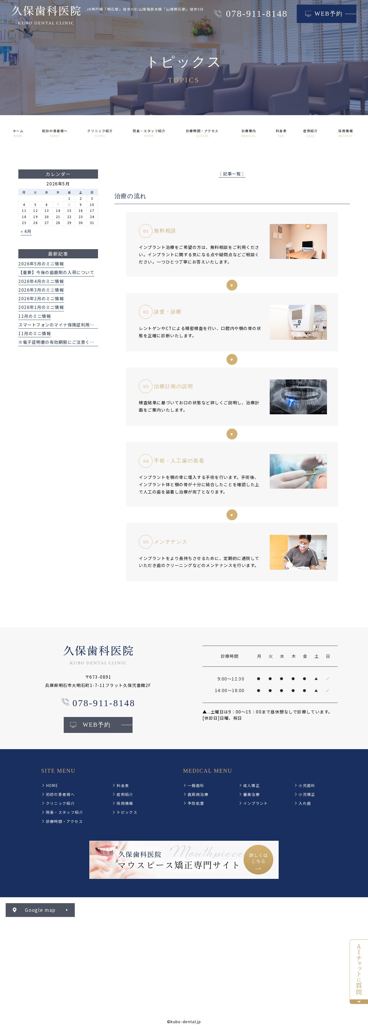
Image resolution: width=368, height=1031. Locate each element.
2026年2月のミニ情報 (41, 298)
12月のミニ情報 (34, 316)
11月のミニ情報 (34, 333)
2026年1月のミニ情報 (41, 307)
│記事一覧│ (232, 173)
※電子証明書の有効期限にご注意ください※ (63, 342)
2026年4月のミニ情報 (41, 281)
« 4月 (26, 231)
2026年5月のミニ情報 (41, 263)
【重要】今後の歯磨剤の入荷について (56, 272)
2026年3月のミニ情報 (41, 290)
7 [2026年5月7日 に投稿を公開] (58, 204)
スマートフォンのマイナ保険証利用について (63, 325)
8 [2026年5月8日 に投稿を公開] (69, 204)
